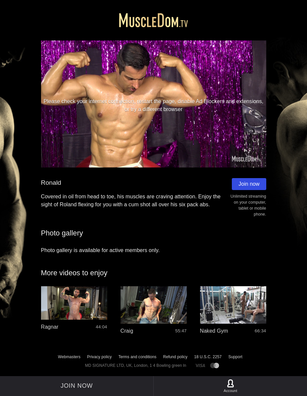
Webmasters (69, 357)
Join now (248, 184)
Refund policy (175, 357)
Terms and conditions (137, 357)
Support (235, 357)
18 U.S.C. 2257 (208, 357)
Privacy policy (99, 357)
